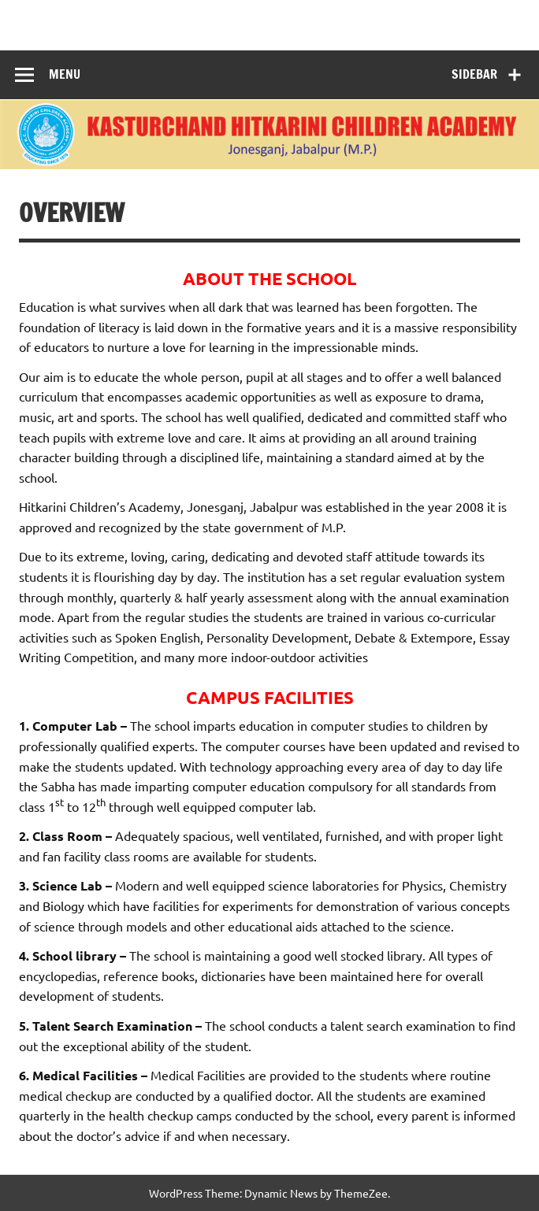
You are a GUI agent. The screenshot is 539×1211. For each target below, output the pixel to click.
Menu (64, 74)
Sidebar (474, 74)
